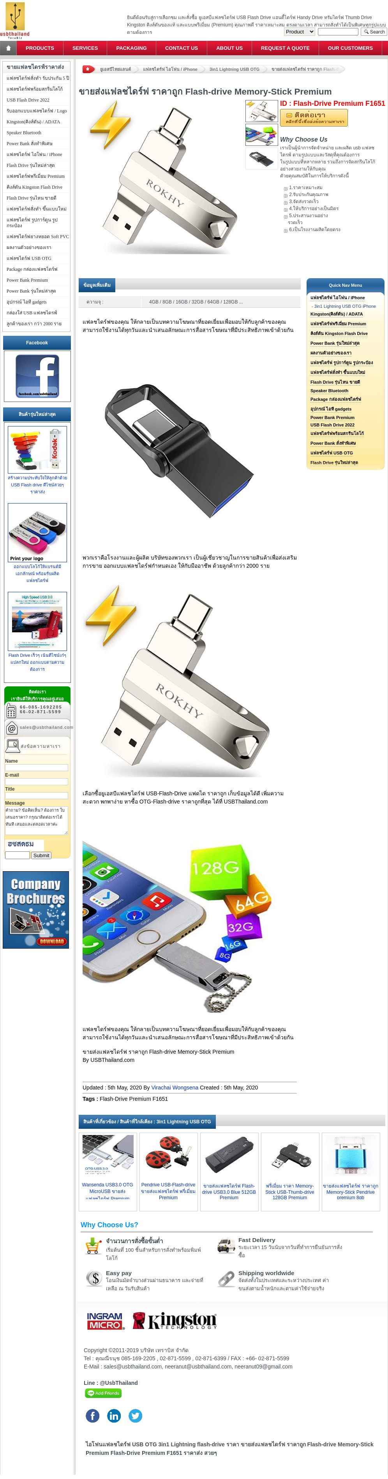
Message (15, 803)
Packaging (131, 48)
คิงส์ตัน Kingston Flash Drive (339, 333)
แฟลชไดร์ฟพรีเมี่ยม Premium (338, 323)
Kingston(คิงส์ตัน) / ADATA (336, 314)
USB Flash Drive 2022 (332, 425)
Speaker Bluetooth (329, 390)
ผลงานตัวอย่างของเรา (330, 353)
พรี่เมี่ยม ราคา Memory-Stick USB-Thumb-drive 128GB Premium (289, 1191)
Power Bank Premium (332, 417)
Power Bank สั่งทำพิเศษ (333, 443)
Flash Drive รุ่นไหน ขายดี (335, 382)
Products (40, 48)
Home (9, 48)
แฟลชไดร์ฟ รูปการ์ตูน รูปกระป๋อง (341, 362)
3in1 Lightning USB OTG (234, 69)
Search (374, 32)
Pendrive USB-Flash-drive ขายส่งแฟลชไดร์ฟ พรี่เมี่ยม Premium (168, 1191)
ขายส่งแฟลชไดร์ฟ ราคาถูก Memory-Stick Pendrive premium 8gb (350, 1191)
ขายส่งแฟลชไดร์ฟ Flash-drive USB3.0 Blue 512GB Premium (229, 1191)
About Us (229, 48)
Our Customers (350, 48)
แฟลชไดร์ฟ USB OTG (331, 453)
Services (85, 48)
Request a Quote (285, 48)
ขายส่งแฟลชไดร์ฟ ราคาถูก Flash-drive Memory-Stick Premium (309, 69)
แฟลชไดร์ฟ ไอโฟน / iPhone (170, 69)
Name (11, 761)
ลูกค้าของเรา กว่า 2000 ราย (34, 323)
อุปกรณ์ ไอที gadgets (330, 409)
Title (9, 789)
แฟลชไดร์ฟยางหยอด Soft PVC (38, 236)
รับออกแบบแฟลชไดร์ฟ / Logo (37, 111)
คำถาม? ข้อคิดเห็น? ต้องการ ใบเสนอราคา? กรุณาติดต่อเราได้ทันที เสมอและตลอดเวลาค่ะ (36, 820)
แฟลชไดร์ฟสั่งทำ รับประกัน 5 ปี (38, 78)
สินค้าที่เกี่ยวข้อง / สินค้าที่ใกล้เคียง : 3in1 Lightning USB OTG (147, 1122)
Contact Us (181, 48)
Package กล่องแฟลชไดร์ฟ (335, 399)
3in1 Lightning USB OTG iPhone (345, 306)
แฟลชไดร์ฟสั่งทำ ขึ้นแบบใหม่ (337, 372)
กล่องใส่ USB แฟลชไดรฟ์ (32, 313)
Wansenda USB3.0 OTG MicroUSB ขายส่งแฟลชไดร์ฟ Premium (107, 1192)
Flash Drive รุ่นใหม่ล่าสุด (31, 165)
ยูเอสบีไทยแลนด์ (115, 69)
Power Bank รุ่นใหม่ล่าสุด (335, 343)
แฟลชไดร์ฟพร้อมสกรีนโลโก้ (337, 433)
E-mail (12, 775)
